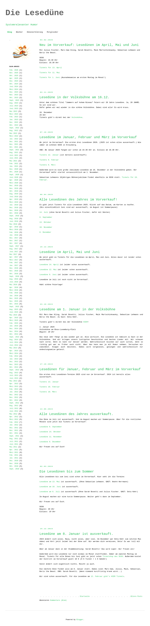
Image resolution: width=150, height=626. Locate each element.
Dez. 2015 (13, 298)
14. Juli (43, 212)
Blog (9, 32)
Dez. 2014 (13, 329)
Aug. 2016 (13, 279)
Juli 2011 (13, 442)
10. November (45, 227)
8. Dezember (45, 232)
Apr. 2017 (13, 257)
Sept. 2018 (14, 216)
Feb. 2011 (13, 455)
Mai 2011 (13, 447)
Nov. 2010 (13, 464)
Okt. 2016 (13, 274)
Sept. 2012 (14, 403)
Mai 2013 (13, 381)
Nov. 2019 (13, 188)
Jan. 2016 (13, 296)
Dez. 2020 (13, 169)
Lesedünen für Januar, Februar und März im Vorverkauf (90, 369)
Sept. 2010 (14, 469)
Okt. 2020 (13, 172)
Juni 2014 (13, 345)
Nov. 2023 (13, 95)
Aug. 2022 (13, 131)
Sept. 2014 (14, 337)
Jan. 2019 (13, 205)
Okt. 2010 (13, 466)
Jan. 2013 (13, 392)
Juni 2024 (13, 87)
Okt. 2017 (13, 243)
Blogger (79, 620)
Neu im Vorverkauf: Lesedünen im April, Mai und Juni (89, 45)
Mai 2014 (13, 348)
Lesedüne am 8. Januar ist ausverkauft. (76, 534)
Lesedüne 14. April (49, 265)
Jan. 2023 (13, 120)
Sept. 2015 (14, 307)
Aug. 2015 (13, 309)
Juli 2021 (13, 155)
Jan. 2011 (13, 458)
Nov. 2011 (13, 430)
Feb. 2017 (13, 263)
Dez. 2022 (13, 122)
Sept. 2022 (14, 128)
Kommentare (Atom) (58, 600)
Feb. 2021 (13, 164)
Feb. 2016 (13, 293)
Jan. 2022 (13, 139)
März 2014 (13, 353)
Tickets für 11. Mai (49, 73)
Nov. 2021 (13, 144)
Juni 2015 (13, 312)
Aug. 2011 (13, 439)
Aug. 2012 (13, 406)
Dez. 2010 (13, 461)
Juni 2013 (13, 378)
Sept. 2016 (14, 276)
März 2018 (13, 230)
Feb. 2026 (13, 70)
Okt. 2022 (13, 125)
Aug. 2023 (13, 103)
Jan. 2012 (13, 425)
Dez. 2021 (13, 142)
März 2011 (13, 452)
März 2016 (13, 290)
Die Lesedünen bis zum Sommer (66, 471)
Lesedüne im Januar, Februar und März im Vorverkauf (88, 137)
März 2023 (13, 114)
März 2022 (13, 136)
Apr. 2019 (13, 199)
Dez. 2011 (13, 428)
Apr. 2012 (13, 417)
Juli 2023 (13, 106)
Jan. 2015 (13, 326)
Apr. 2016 (13, 287)
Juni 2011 (13, 444)
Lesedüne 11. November (50, 437)
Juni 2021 (13, 158)
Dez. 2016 (13, 268)
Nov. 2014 (13, 331)
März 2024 (13, 89)
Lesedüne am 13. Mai (49, 482)
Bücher (19, 32)
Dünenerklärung (35, 32)
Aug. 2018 (13, 219)
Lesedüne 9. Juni (48, 275)
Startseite (85, 596)
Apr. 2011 (13, 450)
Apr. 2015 (13, 318)
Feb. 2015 (13, 323)
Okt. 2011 (13, 433)
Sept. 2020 (14, 175)
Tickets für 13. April (50, 68)
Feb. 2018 (13, 232)
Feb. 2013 (13, 389)
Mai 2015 (13, 315)
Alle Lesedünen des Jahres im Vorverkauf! (78, 199)
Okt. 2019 (13, 191)
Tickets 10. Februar (49, 387)
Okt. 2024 (13, 84)
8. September (45, 217)
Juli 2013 (13, 375)
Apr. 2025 (13, 78)
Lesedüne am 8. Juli (49, 492)
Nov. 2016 (13, 271)
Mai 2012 (13, 414)
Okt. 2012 (13, 400)
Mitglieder (52, 32)
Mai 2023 (13, 111)
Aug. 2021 (13, 153)
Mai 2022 (13, 133)
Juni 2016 (13, 282)
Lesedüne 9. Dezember (50, 442)
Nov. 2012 (13, 397)
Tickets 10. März (48, 392)
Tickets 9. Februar (49, 160)
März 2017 (13, 260)
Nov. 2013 (13, 364)
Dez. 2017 (13, 238)
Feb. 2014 (13, 356)
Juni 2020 (13, 177)
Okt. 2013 (13, 367)
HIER (85, 322)
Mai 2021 (13, 161)
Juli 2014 (13, 342)
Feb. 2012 (13, 422)
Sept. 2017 (14, 246)
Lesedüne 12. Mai (48, 270)
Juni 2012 (13, 411)
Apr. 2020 (13, 180)
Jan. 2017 (13, 265)
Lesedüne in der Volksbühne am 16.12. (74, 97)
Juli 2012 (13, 408)
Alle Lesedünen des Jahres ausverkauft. (76, 414)
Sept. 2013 (14, 370)
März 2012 (13, 419)
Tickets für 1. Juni (49, 77)
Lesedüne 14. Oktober (50, 432)
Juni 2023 (13, 109)
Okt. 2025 (13, 76)
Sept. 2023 (14, 100)
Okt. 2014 (13, 334)
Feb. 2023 (13, 117)
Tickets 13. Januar (49, 382)
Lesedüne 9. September (50, 427)
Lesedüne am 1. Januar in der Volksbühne (77, 309)
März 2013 (13, 386)
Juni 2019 (13, 197)
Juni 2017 (13, 252)
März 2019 (13, 202)
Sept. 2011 (14, 436)
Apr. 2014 (13, 351)
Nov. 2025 (13, 73)
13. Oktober (45, 222)
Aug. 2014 (13, 340)
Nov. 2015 (13, 301)
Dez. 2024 (13, 81)
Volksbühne (76, 117)
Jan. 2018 (13, 235)
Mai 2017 (13, 254)
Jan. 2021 (13, 166)
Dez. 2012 (13, 395)
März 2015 (13, 320)
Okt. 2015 (13, 304)
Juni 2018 (13, 221)
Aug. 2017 (13, 249)
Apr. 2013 (13, 384)
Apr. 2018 (13, 227)
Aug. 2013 (13, 373)
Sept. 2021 (14, 150)
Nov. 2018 (13, 210)
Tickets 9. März (47, 165)
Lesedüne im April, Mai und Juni (69, 252)
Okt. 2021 (13, 147)
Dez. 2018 (13, 208)
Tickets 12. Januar (49, 155)
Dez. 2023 (13, 92)
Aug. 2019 (13, 194)
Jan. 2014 (13, 359)
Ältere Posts (136, 596)
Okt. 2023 (13, 98)
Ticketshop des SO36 (113, 556)
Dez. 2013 (13, 362)
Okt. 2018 (13, 213)
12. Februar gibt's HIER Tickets (107, 576)
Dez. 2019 (13, 186)
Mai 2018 (13, 224)
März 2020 (13, 183)
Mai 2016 (13, 285)
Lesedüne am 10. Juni (50, 487)
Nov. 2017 (13, 241)
